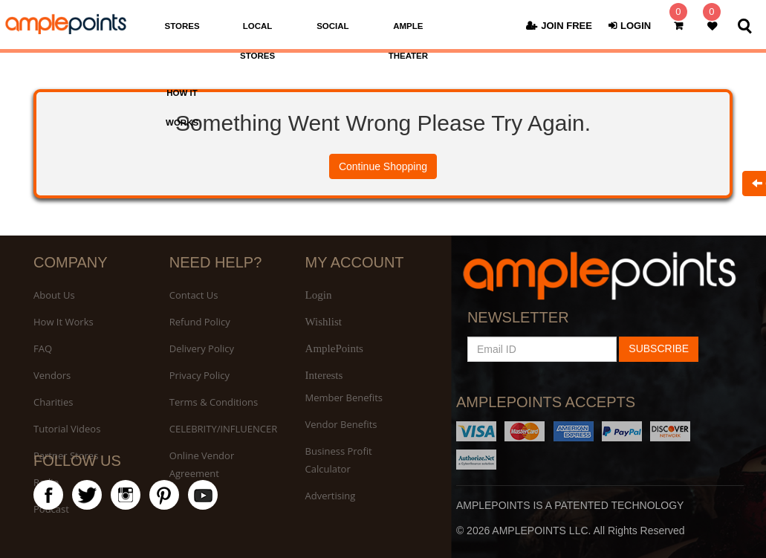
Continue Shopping (383, 166)
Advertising (330, 495)
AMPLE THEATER (408, 41)
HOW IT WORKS (182, 107)
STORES (182, 26)
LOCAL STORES (257, 41)
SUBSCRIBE (659, 348)
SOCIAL (332, 26)
